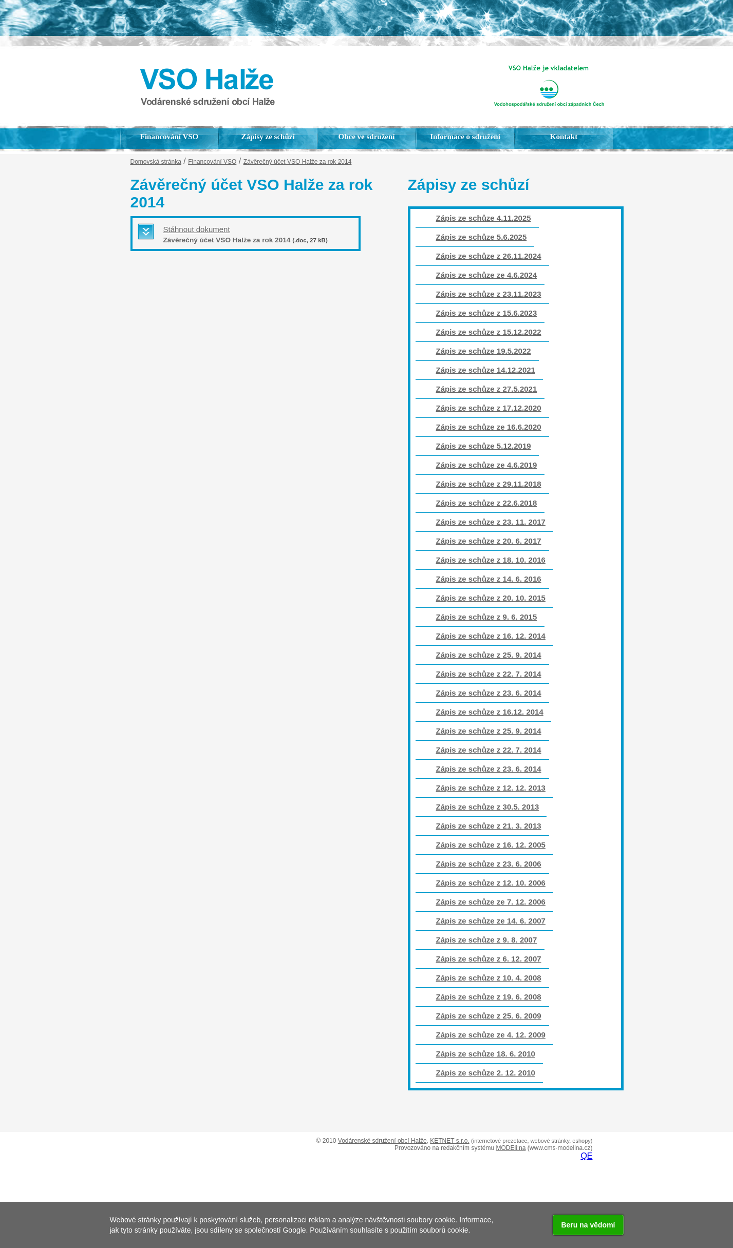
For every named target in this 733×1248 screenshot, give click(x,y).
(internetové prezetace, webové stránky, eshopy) (531, 1141)
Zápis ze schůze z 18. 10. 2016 (491, 559)
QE (586, 1155)
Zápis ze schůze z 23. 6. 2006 (488, 863)
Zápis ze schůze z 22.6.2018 (486, 502)
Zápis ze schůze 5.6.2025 (481, 237)
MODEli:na (510, 1147)
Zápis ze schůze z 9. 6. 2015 (486, 616)
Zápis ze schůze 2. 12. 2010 (485, 1072)
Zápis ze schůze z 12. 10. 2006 (491, 882)
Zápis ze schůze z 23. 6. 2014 (488, 692)
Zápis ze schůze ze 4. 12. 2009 (491, 1034)
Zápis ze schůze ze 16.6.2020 (488, 427)
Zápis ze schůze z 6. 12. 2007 (488, 958)
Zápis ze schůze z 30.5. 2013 (487, 806)
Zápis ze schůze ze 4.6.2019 (486, 464)
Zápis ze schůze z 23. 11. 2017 (491, 521)
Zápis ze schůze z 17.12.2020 (488, 408)
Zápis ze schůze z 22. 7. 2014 (488, 673)
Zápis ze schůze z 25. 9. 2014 (488, 654)
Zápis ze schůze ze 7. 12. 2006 (491, 901)
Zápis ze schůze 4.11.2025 (483, 218)
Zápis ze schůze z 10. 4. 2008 (488, 977)
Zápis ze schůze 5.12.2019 (483, 445)
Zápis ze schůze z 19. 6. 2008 (488, 996)
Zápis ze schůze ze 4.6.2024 (486, 275)
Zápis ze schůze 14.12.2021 (485, 370)
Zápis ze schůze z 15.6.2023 (486, 313)
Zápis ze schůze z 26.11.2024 (488, 256)
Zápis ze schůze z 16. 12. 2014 (491, 635)
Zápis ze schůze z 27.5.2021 (486, 389)
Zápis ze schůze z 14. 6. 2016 (488, 578)
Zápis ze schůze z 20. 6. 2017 (488, 540)
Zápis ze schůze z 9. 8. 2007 (486, 939)
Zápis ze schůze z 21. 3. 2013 (488, 825)
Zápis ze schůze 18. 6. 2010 (485, 1053)
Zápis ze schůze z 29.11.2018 (488, 483)
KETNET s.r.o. (449, 1140)
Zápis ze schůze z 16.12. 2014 (489, 711)
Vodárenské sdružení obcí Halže (382, 1140)
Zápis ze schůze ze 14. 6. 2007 (491, 920)
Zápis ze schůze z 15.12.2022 (488, 332)
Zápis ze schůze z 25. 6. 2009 (488, 1015)
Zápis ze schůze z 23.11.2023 (488, 294)
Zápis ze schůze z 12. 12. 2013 (491, 787)
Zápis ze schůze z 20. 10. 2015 (491, 597)
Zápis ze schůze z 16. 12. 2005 (491, 844)
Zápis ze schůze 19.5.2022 (483, 351)
